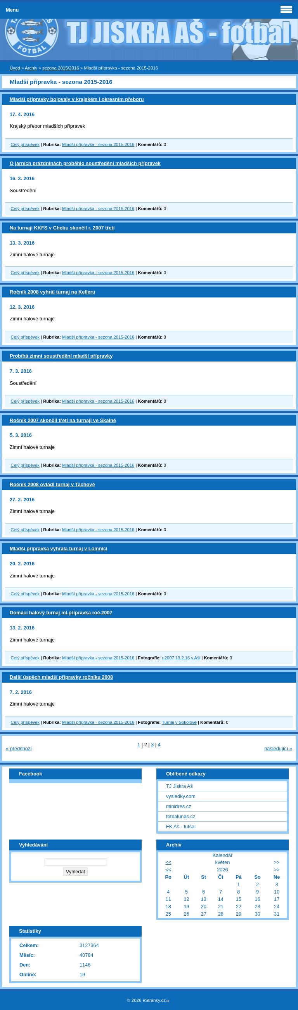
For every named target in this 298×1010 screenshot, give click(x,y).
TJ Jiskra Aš (179, 786)
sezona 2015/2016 (60, 68)
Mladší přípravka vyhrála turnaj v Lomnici (58, 548)
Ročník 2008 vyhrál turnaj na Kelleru (52, 292)
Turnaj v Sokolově (179, 722)
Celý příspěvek (25, 144)
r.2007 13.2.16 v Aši (181, 657)
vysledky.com (181, 796)
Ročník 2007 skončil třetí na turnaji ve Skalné (63, 420)
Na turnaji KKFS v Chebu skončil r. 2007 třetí (62, 228)
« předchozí (19, 748)
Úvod (15, 68)
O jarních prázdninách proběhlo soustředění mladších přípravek (85, 163)
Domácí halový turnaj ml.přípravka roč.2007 (61, 612)
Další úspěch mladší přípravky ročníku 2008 (61, 677)
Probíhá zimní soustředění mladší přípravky (61, 356)
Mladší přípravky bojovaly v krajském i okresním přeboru (77, 99)
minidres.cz (178, 806)
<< (168, 862)
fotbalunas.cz (180, 816)
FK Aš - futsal (181, 826)
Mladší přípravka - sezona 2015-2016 (98, 144)
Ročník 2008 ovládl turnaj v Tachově (52, 484)
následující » (278, 748)
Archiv (31, 68)
